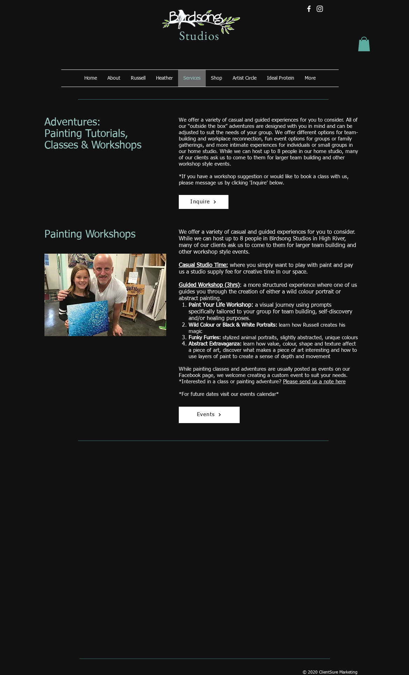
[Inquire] (203, 202)
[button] (364, 44)
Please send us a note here (314, 381)
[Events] (209, 415)
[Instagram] (320, 9)
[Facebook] (309, 9)
